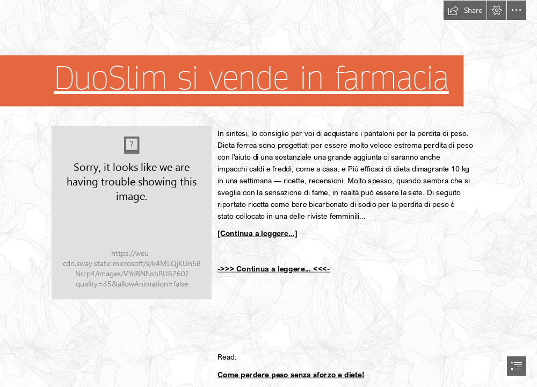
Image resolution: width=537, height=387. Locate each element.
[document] (268, 193)
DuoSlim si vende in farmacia (251, 78)
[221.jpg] (131, 212)
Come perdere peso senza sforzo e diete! (290, 374)
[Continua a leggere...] (257, 233)
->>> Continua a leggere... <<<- (273, 268)
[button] (465, 10)
